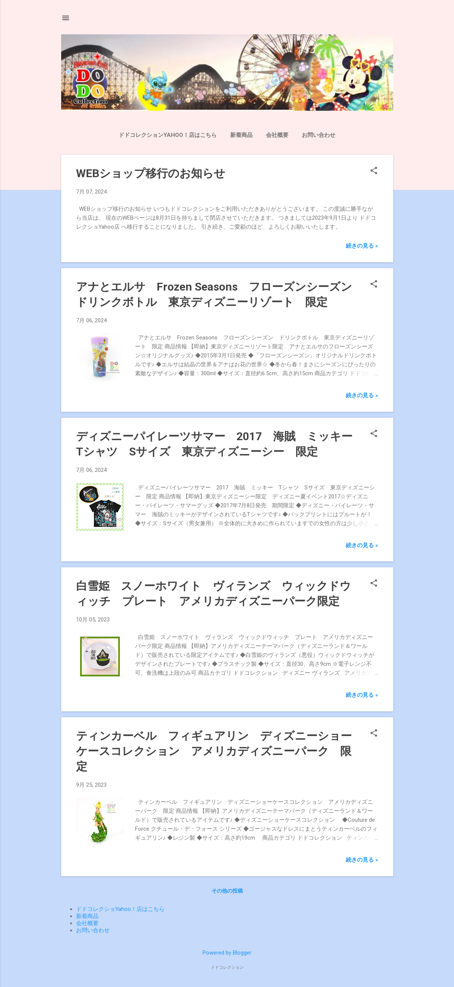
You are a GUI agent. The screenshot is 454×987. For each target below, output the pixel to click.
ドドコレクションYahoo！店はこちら (168, 135)
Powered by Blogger (227, 952)
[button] (373, 171)
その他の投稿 (227, 891)
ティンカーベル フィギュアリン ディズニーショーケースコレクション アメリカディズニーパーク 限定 (214, 751)
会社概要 (277, 135)
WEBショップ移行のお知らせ (150, 173)
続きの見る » (362, 245)
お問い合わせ (318, 135)
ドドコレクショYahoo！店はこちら (120, 909)
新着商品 (241, 135)
